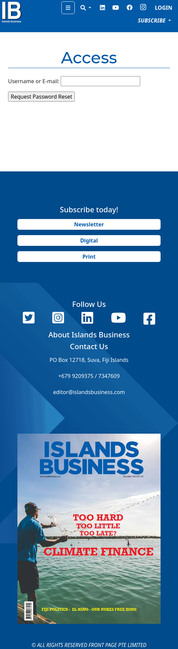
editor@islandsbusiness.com (89, 392)
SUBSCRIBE (152, 20)
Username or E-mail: (33, 81)
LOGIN (163, 7)
